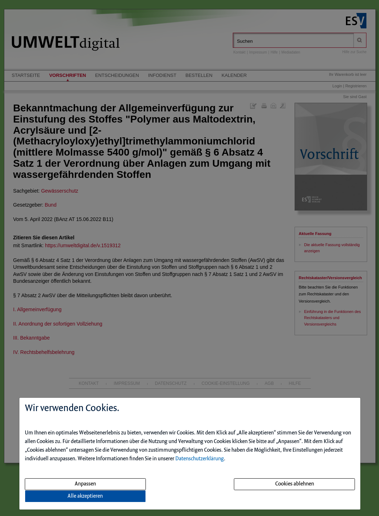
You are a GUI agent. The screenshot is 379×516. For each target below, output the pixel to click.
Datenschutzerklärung (199, 459)
